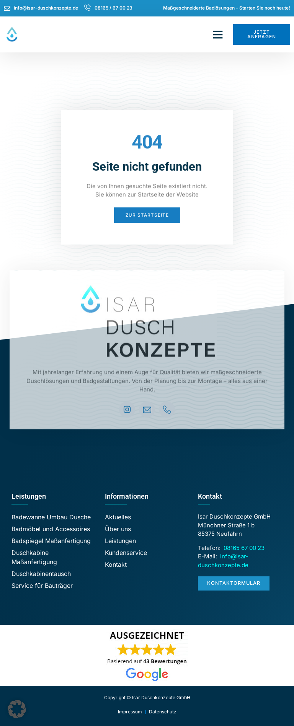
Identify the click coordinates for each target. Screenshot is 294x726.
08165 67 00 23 (244, 547)
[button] (218, 34)
